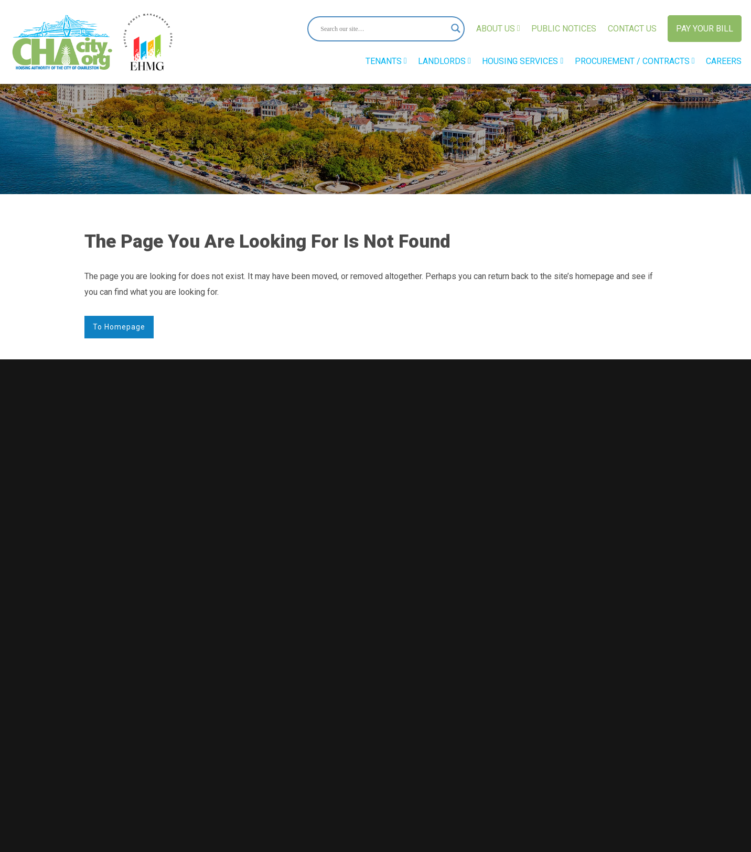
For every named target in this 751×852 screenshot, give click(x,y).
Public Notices (563, 29)
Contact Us (632, 29)
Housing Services (522, 61)
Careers (724, 61)
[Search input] (381, 29)
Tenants (386, 61)
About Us (498, 29)
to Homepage (119, 327)
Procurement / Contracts (635, 61)
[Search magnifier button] (452, 29)
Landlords (444, 61)
